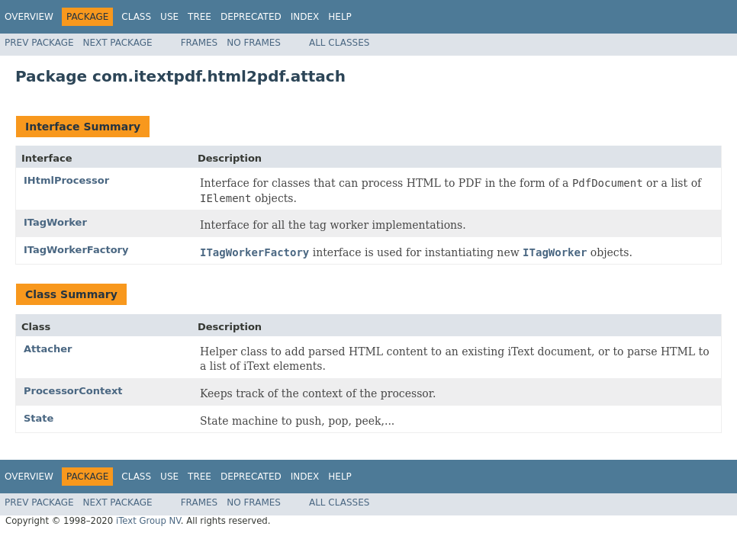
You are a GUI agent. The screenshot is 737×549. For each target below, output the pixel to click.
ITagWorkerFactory (76, 249)
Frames (199, 42)
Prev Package (39, 42)
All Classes (339, 42)
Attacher (48, 349)
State (38, 418)
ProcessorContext (73, 390)
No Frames (254, 42)
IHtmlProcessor (66, 180)
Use (169, 16)
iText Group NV (148, 520)
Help (340, 16)
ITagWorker (55, 222)
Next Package (118, 42)
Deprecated (251, 16)
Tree (199, 16)
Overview (29, 16)
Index (305, 16)
